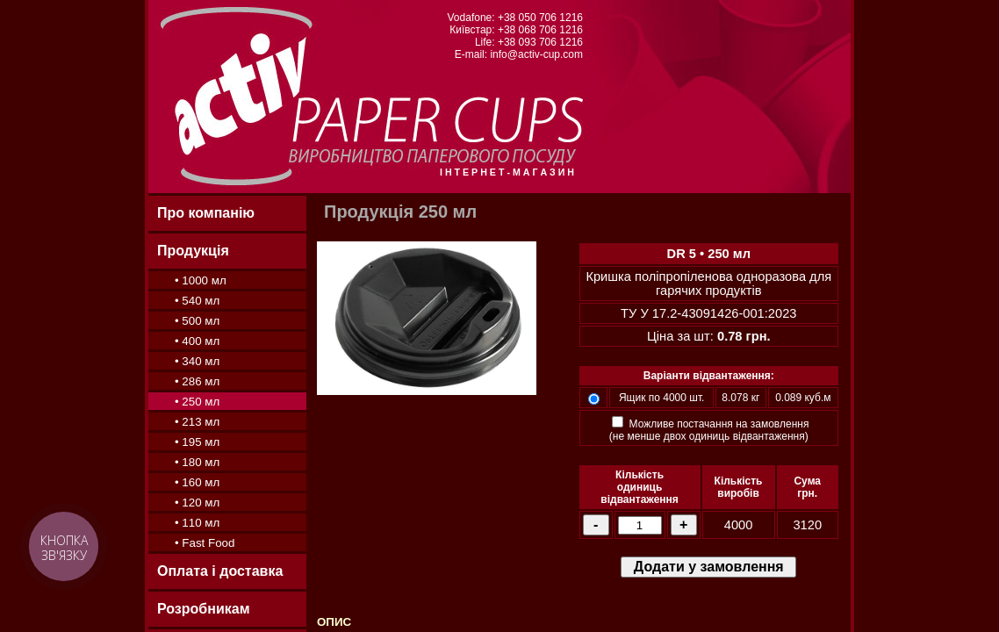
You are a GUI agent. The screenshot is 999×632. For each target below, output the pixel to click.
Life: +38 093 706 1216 (529, 42)
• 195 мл (197, 442)
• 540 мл (197, 300)
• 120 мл (197, 502)
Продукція (193, 250)
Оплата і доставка (220, 571)
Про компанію (206, 212)
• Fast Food (204, 542)
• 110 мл (197, 522)
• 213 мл (197, 421)
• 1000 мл (200, 280)
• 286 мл (197, 381)
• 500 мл (197, 320)
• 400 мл (197, 341)
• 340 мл (197, 361)
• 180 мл (197, 462)
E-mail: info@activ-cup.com (519, 54)
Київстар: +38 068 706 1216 (516, 30)
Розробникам (203, 608)
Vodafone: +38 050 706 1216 (515, 17)
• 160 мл (197, 482)
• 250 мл (197, 401)
